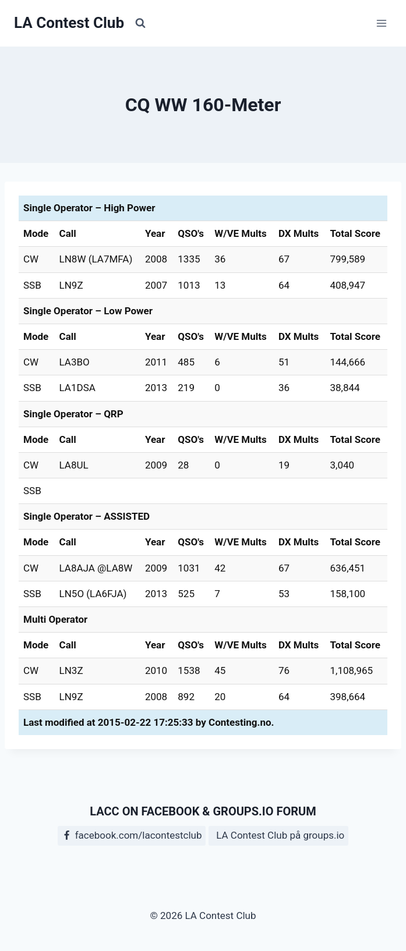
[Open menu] (381, 23)
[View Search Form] (140, 23)
